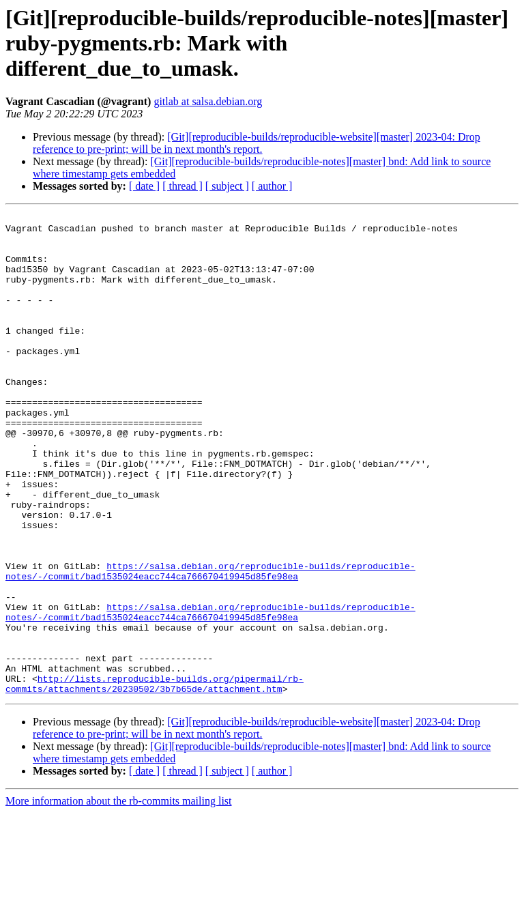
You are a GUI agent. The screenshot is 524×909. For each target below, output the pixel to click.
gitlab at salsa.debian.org (208, 101)
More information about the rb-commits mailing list (118, 897)
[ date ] (144, 186)
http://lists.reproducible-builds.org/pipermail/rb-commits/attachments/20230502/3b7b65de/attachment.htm (154, 778)
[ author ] (272, 186)
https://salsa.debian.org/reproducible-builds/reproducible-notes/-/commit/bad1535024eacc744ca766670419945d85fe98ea (210, 643)
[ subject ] (227, 186)
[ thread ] (182, 186)
